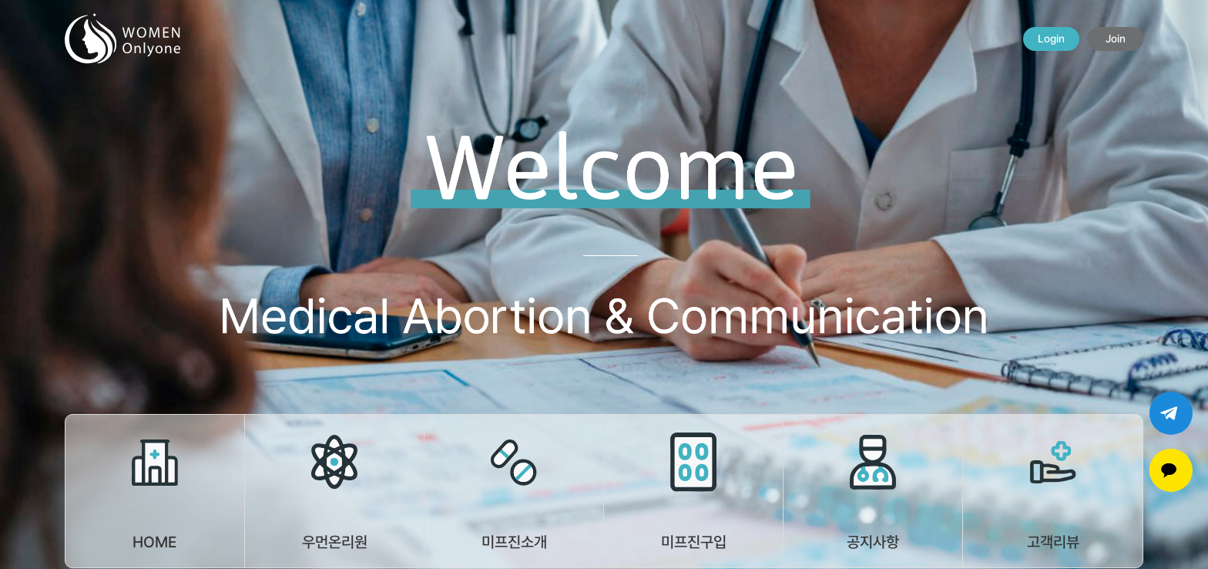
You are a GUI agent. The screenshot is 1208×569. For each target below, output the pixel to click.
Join (1116, 38)
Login (1051, 38)
